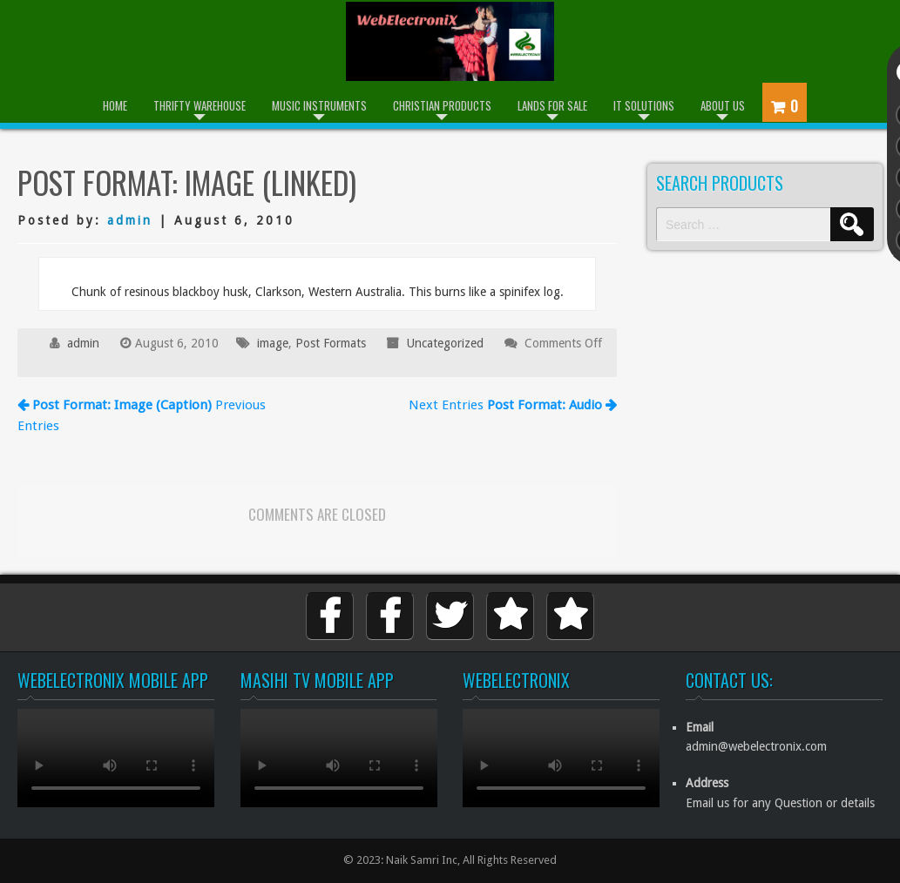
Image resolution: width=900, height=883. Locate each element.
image (272, 343)
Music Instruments (319, 105)
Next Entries (513, 405)
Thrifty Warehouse (199, 105)
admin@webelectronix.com (756, 746)
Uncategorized (445, 343)
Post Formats (330, 343)
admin (129, 220)
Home (115, 105)
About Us (722, 105)
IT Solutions (643, 105)
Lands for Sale (552, 105)
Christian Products (442, 105)
